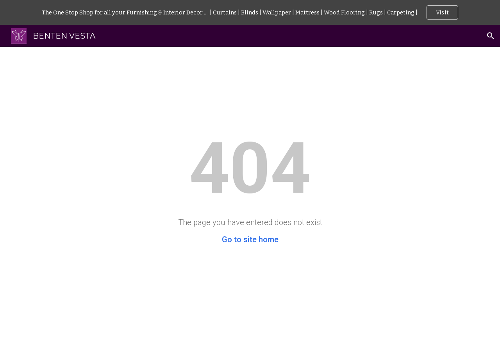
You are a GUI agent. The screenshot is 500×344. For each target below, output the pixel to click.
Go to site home (250, 239)
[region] (250, 12)
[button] (490, 36)
